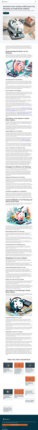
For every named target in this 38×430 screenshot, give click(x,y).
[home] (6, 1)
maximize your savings (28, 112)
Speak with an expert (15, 424)
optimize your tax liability (21, 112)
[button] (35, 2)
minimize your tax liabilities (26, 140)
